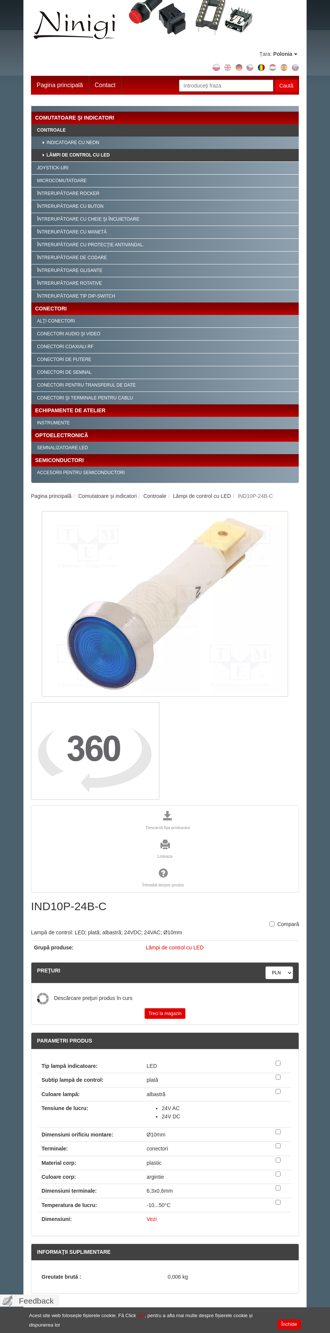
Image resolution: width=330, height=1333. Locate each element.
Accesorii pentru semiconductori (81, 472)
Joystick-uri (52, 167)
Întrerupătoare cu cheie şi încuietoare (88, 219)
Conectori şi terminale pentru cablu (85, 398)
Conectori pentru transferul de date (86, 385)
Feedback (36, 1300)
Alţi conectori (56, 321)
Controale (51, 130)
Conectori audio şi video (68, 333)
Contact (105, 85)
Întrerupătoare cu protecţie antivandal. (90, 244)
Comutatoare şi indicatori (74, 118)
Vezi (151, 1219)
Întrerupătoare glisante (69, 270)
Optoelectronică (61, 435)
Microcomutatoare (61, 180)
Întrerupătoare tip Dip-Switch (76, 296)
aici (141, 1315)
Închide (289, 1324)
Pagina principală (60, 85)
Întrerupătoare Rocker (68, 193)
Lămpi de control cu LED (78, 155)
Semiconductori (59, 460)
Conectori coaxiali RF (65, 346)
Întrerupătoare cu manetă (71, 232)
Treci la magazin (165, 1013)
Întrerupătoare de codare (72, 257)
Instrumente (53, 422)
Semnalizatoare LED (62, 447)
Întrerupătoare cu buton (70, 206)
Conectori (51, 309)
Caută (286, 86)
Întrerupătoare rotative (69, 283)
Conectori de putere (64, 359)
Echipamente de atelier (70, 410)
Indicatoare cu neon (72, 142)
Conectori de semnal (64, 372)
